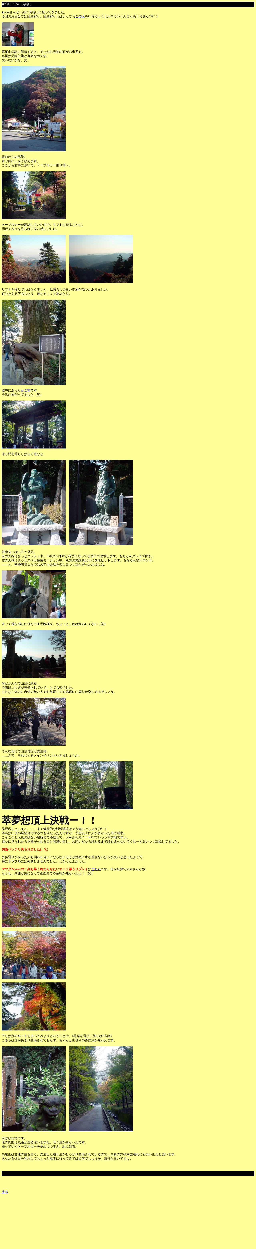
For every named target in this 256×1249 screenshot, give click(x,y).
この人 (80, 16)
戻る (5, 1192)
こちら (96, 869)
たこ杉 (25, 390)
